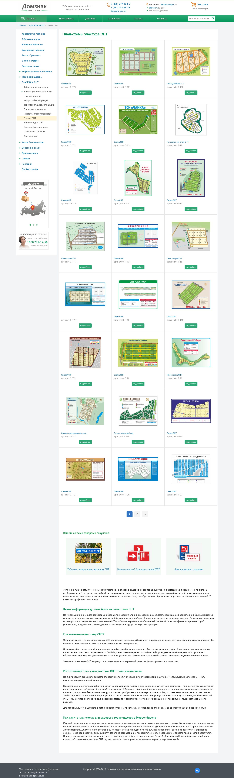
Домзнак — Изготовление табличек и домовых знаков (134, 769)
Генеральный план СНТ (177, 142)
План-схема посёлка (123, 433)
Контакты (162, 18)
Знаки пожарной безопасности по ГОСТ (138, 569)
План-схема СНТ (68, 258)
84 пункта (153, 8)
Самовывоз (114, 18)
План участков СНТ (175, 84)
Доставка (90, 18)
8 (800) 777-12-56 (120, 4)
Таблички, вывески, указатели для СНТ (88, 569)
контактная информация (31, 776)
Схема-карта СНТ (174, 258)
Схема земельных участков (73, 433)
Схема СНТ (66, 84)
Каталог (31, 18)
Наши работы (66, 18)
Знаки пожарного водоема (188, 569)
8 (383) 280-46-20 (120, 7)
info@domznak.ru (38, 772)
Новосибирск (167, 4)
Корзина (203, 4)
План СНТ (118, 200)
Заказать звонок (118, 11)
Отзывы (138, 18)
